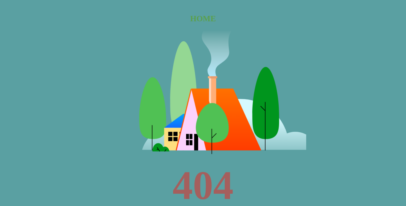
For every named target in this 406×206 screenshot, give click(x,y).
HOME (203, 18)
